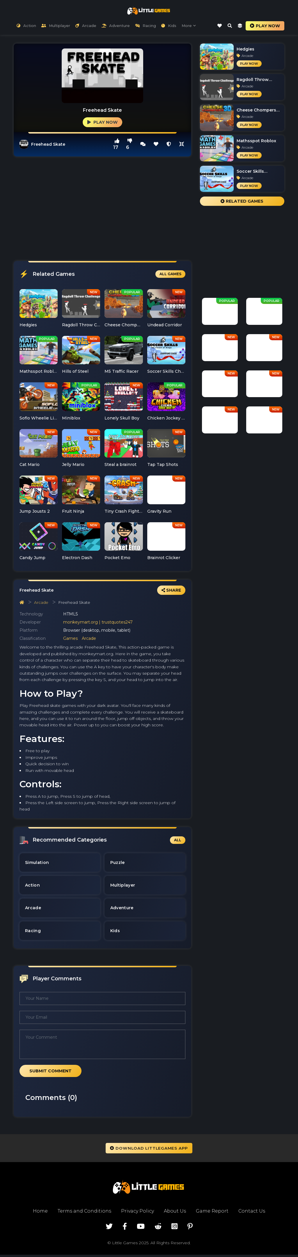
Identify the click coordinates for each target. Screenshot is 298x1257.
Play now (265, 25)
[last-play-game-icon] (239, 25)
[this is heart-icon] (156, 144)
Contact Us (252, 1213)
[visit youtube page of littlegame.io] (141, 1228)
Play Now (102, 122)
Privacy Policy (137, 1213)
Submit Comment (50, 1073)
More (189, 26)
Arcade (85, 26)
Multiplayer (55, 26)
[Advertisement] (102, 209)
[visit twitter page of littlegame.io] (109, 1228)
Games (70, 638)
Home (39, 1213)
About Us (175, 1213)
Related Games (242, 201)
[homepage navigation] (21, 602)
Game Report (212, 1213)
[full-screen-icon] (143, 144)
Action (26, 26)
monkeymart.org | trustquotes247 (98, 622)
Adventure (116, 26)
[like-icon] (219, 25)
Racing (145, 26)
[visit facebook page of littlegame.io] (125, 1228)
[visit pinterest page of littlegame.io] (190, 1228)
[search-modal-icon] (229, 25)
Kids (168, 26)
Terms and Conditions (84, 1213)
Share (171, 590)
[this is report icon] (169, 144)
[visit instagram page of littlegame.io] (174, 1228)
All (177, 840)
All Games (170, 274)
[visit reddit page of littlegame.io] (158, 1228)
